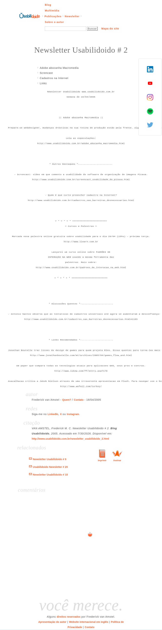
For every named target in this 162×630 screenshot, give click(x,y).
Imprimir (102, 460)
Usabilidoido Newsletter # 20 (50, 466)
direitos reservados (69, 616)
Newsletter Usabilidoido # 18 (50, 474)
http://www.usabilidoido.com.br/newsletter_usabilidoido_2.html (70, 438)
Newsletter (72, 16)
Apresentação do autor (52, 621)
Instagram (73, 414)
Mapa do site (110, 28)
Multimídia (52, 10)
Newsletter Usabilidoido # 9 (49, 459)
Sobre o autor (54, 22)
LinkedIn (53, 414)
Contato (79, 399)
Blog (48, 4)
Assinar (117, 460)
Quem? (66, 399)
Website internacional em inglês (88, 621)
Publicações (52, 16)
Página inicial (29, 15)
